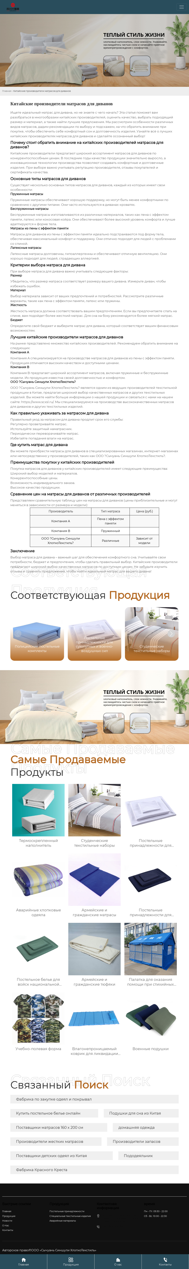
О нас (118, 1261)
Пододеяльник (138, 1156)
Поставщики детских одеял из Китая (51, 1156)
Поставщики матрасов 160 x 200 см (49, 1127)
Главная (6, 91)
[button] (171, 633)
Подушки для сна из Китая (135, 1113)
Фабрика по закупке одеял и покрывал (54, 1099)
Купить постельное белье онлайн (48, 1113)
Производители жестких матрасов (49, 1141)
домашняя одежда (136, 1127)
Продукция (70, 1261)
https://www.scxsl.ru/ (37, 402)
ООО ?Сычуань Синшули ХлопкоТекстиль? (130, 456)
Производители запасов (136, 1141)
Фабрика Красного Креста (41, 1170)
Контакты (165, 1261)
